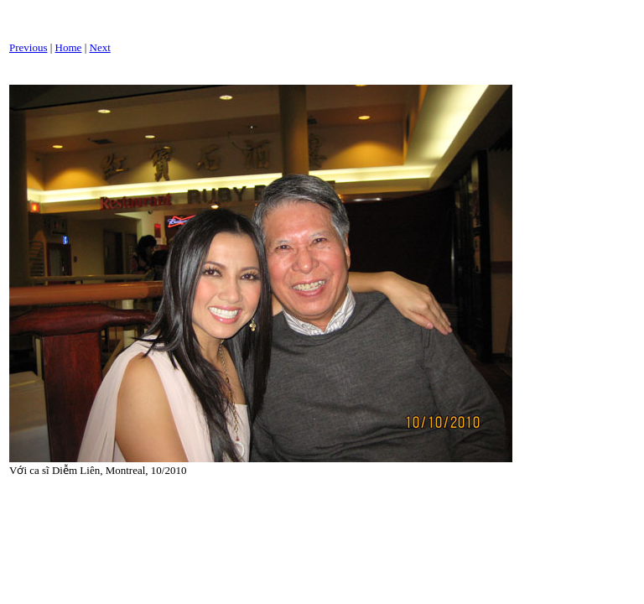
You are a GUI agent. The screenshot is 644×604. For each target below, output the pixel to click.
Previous (28, 47)
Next (100, 47)
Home (68, 47)
